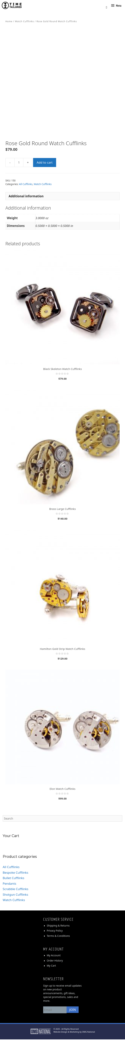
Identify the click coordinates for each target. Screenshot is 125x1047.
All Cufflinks (26, 192)
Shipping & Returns (58, 933)
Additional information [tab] (26, 204)
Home (8, 21)
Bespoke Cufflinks (15, 880)
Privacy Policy (55, 938)
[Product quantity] (18, 170)
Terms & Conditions (58, 943)
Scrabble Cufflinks (15, 897)
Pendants (9, 891)
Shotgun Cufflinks (15, 902)
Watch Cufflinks (24, 21)
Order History (55, 968)
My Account (54, 963)
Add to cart (45, 170)
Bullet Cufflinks (13, 886)
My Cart (51, 973)
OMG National (88, 1039)
